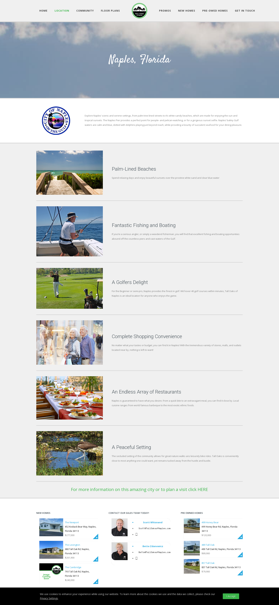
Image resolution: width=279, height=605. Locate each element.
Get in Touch (245, 10)
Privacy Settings (49, 598)
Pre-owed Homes (215, 10)
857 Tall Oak (208, 563)
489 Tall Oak (208, 544)
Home (43, 10)
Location (62, 10)
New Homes (186, 10)
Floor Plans (110, 10)
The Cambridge (73, 567)
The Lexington (72, 544)
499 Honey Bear (210, 522)
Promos (165, 10)
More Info (95, 536)
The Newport (72, 522)
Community (85, 10)
